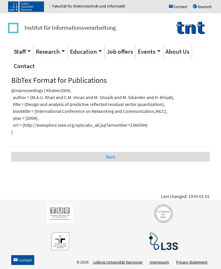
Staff (20, 51)
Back (110, 157)
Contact (24, 66)
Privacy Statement (191, 262)
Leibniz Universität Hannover (118, 262)
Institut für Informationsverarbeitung (70, 27)
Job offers (120, 51)
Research (48, 51)
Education (83, 51)
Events (146, 51)
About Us (177, 51)
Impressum (159, 262)
